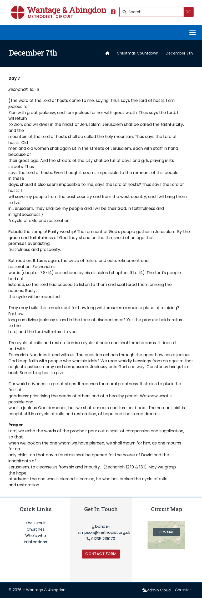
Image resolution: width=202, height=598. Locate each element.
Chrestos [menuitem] (183, 589)
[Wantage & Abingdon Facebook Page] (113, 12)
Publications (35, 542)
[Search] (153, 12)
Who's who (35, 535)
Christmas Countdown (137, 53)
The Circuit (36, 523)
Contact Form (101, 553)
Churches (36, 529)
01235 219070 (103, 538)
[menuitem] (156, 590)
